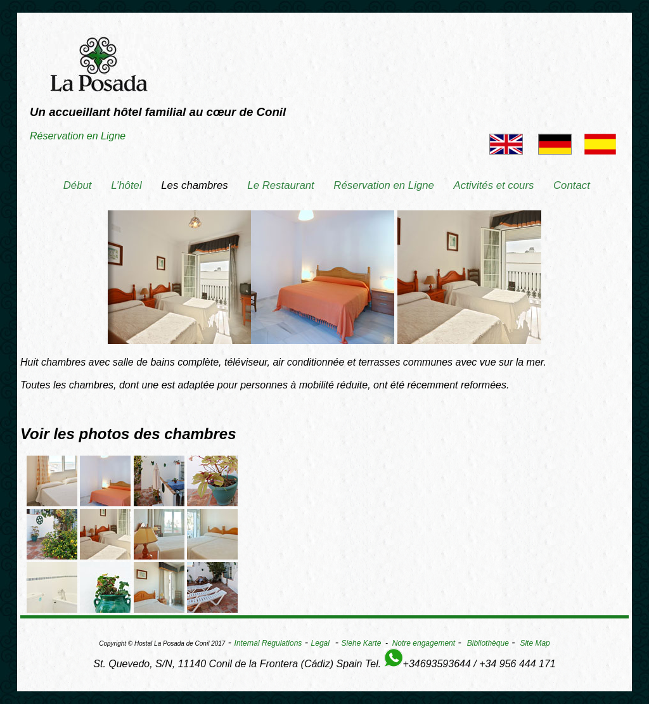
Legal (320, 643)
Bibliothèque (488, 643)
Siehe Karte (362, 643)
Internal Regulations (268, 643)
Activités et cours (494, 185)
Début (77, 185)
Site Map (534, 643)
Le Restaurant (280, 185)
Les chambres (194, 185)
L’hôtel (126, 185)
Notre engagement (423, 643)
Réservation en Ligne (77, 136)
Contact (571, 185)
